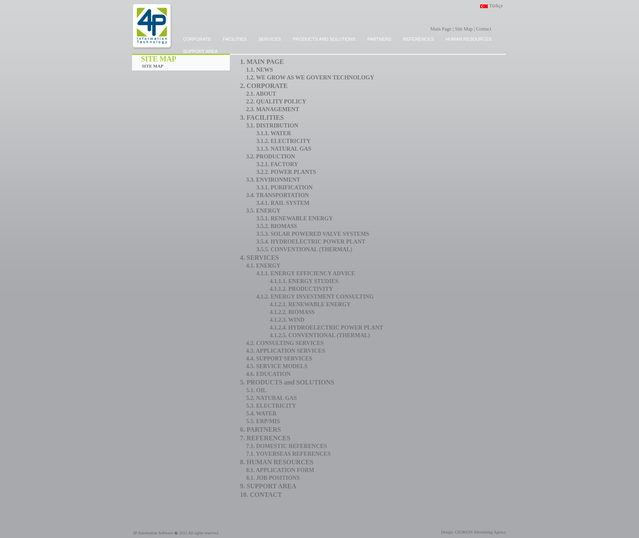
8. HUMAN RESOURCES (276, 462)
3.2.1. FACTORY (277, 164)
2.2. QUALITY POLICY (276, 102)
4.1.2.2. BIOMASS (292, 312)
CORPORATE (197, 39)
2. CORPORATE (264, 85)
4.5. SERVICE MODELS (276, 366)
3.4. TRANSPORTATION (277, 195)
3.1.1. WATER (273, 133)
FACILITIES (235, 39)
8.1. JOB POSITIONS (273, 478)
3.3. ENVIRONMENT (273, 180)
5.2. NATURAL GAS (271, 398)
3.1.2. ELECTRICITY (283, 141)
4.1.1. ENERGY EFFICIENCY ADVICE (305, 273)
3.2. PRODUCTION (270, 157)
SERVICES (269, 39)
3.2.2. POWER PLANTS (286, 172)
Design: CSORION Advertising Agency (473, 532)
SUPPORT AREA (200, 51)
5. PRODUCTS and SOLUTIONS (287, 382)
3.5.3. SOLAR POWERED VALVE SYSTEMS (312, 234)
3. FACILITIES (262, 117)
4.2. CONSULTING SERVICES (285, 343)
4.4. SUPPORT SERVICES (279, 359)
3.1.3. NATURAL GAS (283, 149)
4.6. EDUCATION (268, 374)
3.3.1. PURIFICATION (284, 187)
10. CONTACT (261, 494)
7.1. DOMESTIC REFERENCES (286, 446)
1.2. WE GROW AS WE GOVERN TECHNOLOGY (310, 78)
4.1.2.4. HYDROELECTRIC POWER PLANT (326, 328)
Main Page (441, 29)
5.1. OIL (256, 390)
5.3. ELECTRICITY (271, 406)
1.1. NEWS (259, 70)
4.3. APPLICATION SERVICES (285, 351)
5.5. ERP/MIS (263, 421)
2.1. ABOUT (261, 94)
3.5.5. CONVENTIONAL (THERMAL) (304, 249)
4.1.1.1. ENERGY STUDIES (304, 281)
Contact (483, 29)
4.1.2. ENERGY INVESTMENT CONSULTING (315, 297)
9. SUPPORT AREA (268, 486)
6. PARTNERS (260, 429)
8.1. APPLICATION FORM (280, 470)
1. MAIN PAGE (262, 61)
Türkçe (496, 6)
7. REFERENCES (265, 438)
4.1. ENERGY (263, 266)
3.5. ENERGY (263, 211)
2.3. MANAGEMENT (272, 109)
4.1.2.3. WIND (287, 320)
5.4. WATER (261, 414)
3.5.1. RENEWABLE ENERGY (294, 218)
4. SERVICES (259, 257)
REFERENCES (418, 39)
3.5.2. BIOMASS (276, 226)
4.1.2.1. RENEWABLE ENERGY (310, 304)
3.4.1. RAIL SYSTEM (282, 203)
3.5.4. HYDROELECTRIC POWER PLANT (311, 242)
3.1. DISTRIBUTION (272, 126)
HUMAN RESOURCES (468, 39)
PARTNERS (379, 39)
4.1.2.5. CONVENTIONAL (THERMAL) (320, 335)
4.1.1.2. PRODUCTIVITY (301, 289)
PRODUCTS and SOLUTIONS (324, 39)
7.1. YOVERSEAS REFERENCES (288, 454)
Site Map (464, 29)
